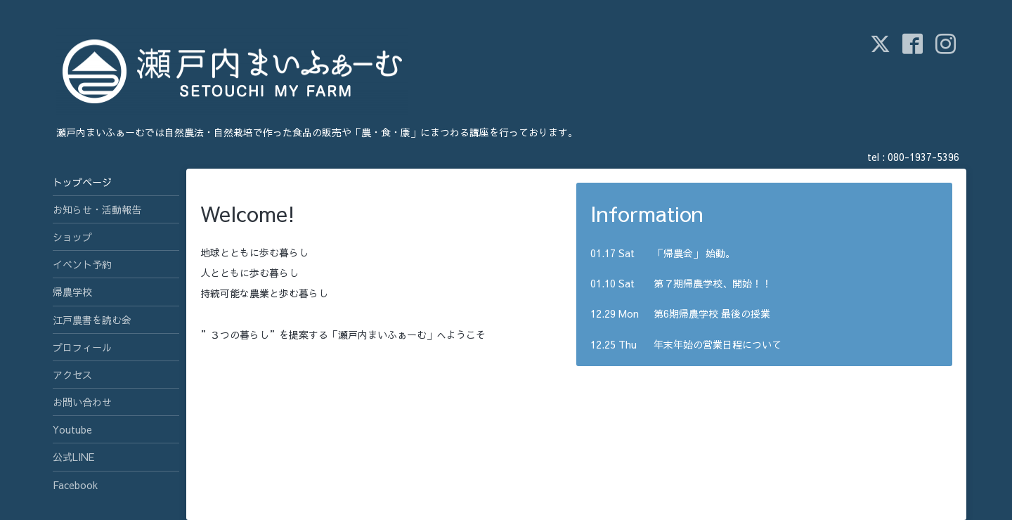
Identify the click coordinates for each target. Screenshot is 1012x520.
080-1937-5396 (923, 157)
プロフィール (82, 347)
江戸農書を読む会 (92, 320)
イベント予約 (82, 264)
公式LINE (73, 457)
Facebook (75, 485)
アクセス (72, 375)
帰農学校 (72, 292)
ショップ (72, 237)
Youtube (72, 429)
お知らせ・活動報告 (97, 209)
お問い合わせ (82, 402)
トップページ (82, 182)
